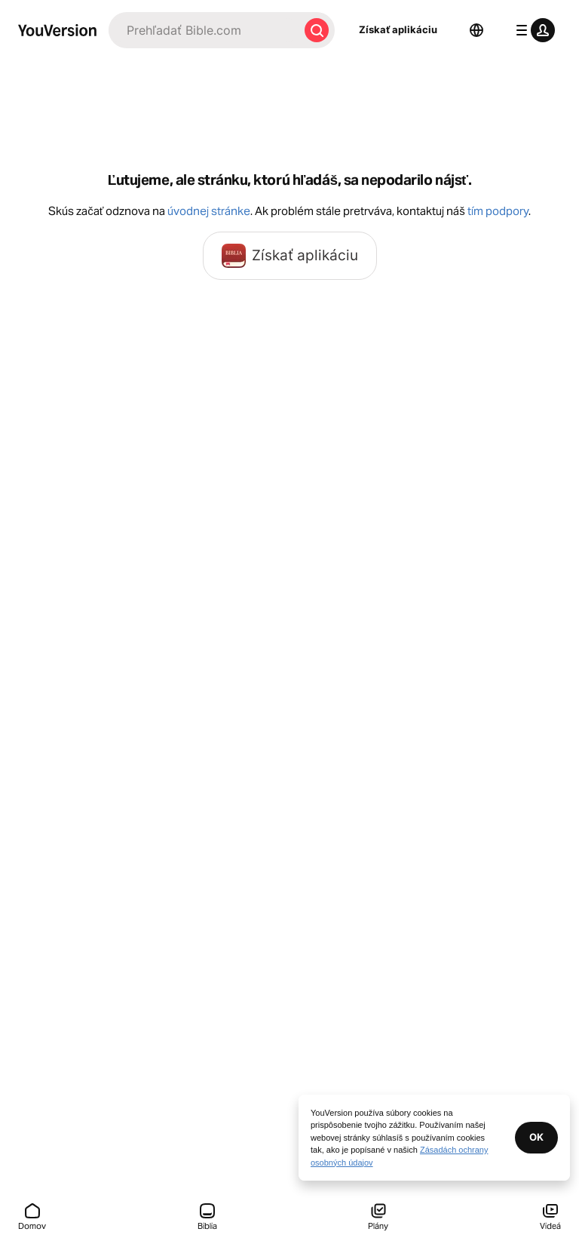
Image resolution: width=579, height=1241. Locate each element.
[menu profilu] (532, 30)
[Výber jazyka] (476, 30)
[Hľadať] (204, 30)
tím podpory (497, 211)
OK (536, 1137)
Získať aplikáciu (398, 29)
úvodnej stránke (208, 211)
